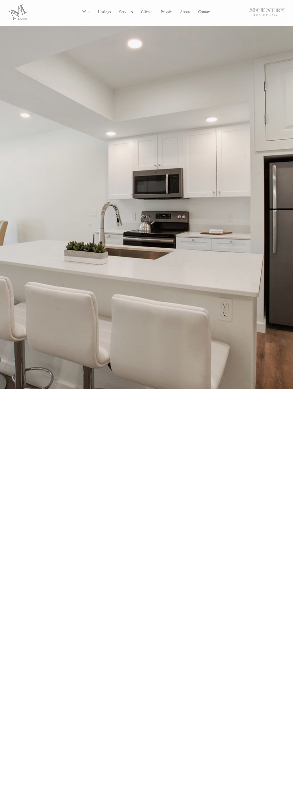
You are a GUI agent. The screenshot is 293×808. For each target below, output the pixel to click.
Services (126, 12)
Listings (104, 12)
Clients (147, 12)
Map (86, 12)
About (185, 12)
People (166, 12)
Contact (204, 12)
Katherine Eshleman (50, 432)
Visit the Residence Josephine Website (40, 469)
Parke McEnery (90, 432)
